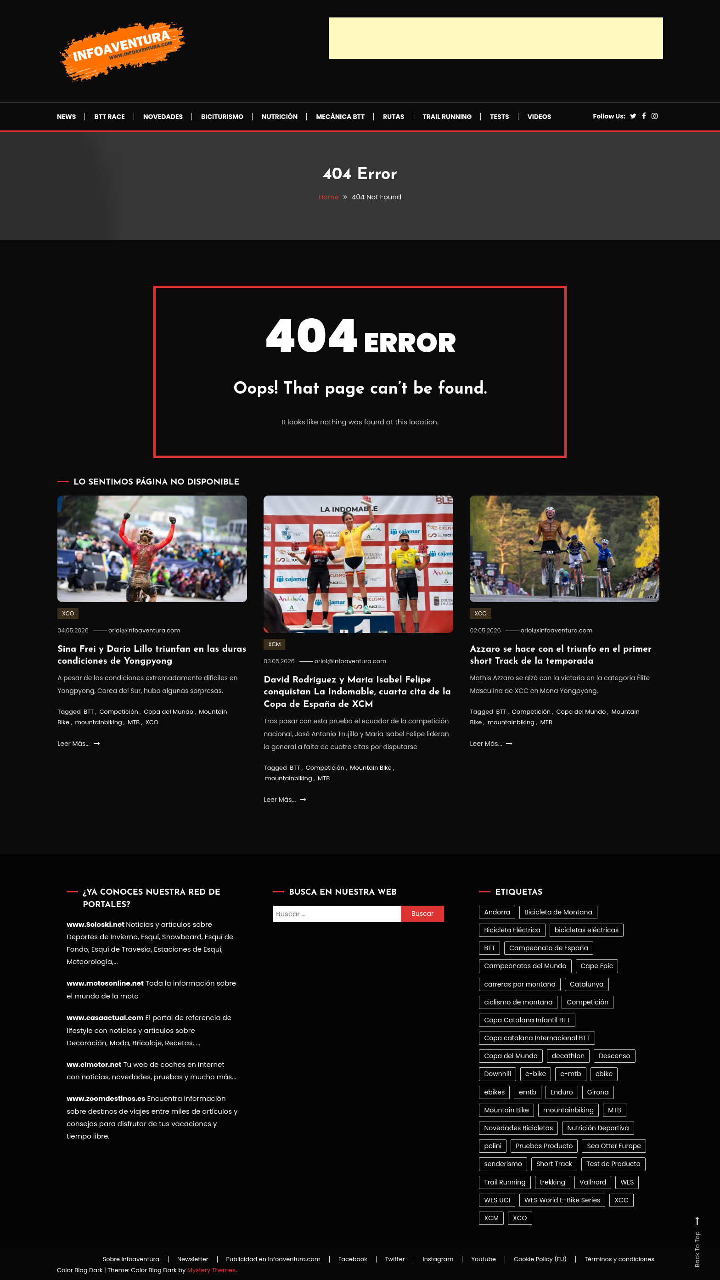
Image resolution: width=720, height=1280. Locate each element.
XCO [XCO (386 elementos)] (520, 1217)
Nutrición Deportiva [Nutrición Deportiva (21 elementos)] (598, 1127)
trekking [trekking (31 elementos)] (552, 1180)
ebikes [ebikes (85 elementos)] (494, 1090)
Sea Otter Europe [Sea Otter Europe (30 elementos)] (614, 1145)
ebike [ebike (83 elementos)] (604, 1072)
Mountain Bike (371, 766)
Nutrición (280, 116)
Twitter (389, 1258)
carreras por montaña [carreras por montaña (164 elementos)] (520, 982)
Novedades (163, 116)
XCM (274, 644)
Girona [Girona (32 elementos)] (598, 1090)
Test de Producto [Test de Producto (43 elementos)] (613, 1162)
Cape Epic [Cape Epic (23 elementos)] (597, 965)
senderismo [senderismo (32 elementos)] (503, 1162)
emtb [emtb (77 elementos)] (527, 1090)
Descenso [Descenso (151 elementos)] (614, 1055)
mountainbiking (98, 721)
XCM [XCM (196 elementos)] (491, 1217)
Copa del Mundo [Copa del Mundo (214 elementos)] (510, 1055)
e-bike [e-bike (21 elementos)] (535, 1072)
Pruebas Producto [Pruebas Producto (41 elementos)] (544, 1145)
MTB (134, 721)
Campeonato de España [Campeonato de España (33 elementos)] (548, 947)
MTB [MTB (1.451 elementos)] (614, 1108)
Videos (539, 116)
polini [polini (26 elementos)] (492, 1145)
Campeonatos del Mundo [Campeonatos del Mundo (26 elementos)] (525, 965)
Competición (119, 710)
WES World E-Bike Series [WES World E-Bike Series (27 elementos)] (562, 1198)
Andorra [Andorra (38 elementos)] (497, 910)
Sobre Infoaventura (119, 1258)
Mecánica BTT (340, 116)
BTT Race (109, 116)
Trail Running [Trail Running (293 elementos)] (504, 1180)
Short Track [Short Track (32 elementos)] (554, 1162)
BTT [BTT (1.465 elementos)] (489, 947)
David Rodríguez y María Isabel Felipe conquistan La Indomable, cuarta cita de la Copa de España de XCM (358, 691)
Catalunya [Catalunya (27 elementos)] (587, 982)
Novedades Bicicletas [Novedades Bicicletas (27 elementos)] (518, 1127)
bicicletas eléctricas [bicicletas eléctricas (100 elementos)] (587, 929)
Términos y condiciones (619, 1258)
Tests (499, 116)
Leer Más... (78, 742)
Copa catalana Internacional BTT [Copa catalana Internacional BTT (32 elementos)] (537, 1037)
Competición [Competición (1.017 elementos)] (587, 1000)
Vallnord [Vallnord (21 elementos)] (592, 1180)
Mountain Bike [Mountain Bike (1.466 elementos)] (506, 1108)
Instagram (433, 1258)
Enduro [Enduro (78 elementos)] (562, 1090)
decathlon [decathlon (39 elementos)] (568, 1055)
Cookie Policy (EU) (537, 1258)
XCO (68, 613)
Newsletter (182, 1258)
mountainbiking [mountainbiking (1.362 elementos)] (568, 1108)
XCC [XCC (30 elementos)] (621, 1198)
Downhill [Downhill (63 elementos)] (497, 1072)
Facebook (345, 1258)
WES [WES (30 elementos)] (627, 1180)
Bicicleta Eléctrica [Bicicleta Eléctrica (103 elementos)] (512, 929)
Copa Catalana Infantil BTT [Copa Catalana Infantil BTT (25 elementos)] (527, 1018)
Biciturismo (222, 116)
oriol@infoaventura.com (146, 630)
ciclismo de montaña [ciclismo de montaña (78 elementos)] (518, 1000)
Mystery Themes (211, 1268)
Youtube (479, 1258)
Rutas (393, 116)
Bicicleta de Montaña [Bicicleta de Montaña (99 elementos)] (558, 910)
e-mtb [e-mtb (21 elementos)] (570, 1072)
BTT (89, 710)
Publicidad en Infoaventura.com (264, 1258)
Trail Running (447, 116)
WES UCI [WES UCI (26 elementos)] (497, 1198)
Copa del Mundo (168, 710)
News (66, 116)
